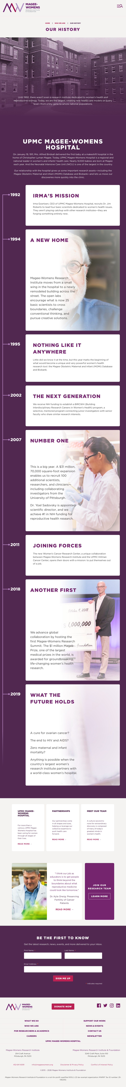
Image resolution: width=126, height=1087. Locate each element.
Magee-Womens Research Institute (22, 1050)
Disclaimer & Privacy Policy (72, 1065)
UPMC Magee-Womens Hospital (63, 1041)
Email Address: (31, 964)
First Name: (29, 950)
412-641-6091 (18, 1065)
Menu (119, 8)
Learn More (99, 896)
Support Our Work (95, 1021)
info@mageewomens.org (42, 1065)
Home (47, 23)
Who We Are (60, 23)
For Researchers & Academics (31, 1031)
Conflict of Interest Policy (102, 1065)
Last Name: (70, 950)
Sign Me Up (63, 978)
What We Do (31, 1021)
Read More (24, 844)
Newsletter (94, 1036)
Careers (32, 1036)
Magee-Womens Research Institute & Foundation (96, 1050)
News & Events (94, 1026)
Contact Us (94, 1031)
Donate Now (63, 1006)
